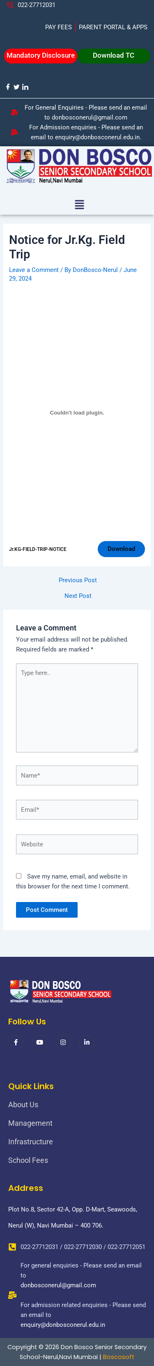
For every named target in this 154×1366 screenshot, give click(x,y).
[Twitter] (16, 87)
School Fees (28, 1160)
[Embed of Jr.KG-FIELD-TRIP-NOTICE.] (77, 413)
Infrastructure (30, 1141)
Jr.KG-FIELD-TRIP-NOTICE (38, 549)
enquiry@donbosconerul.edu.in (63, 1325)
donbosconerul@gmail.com (58, 1285)
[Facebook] (7, 87)
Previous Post (78, 580)
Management (30, 1123)
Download (121, 549)
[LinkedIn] (25, 87)
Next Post (78, 596)
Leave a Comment (34, 270)
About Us (23, 1104)
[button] (79, 206)
